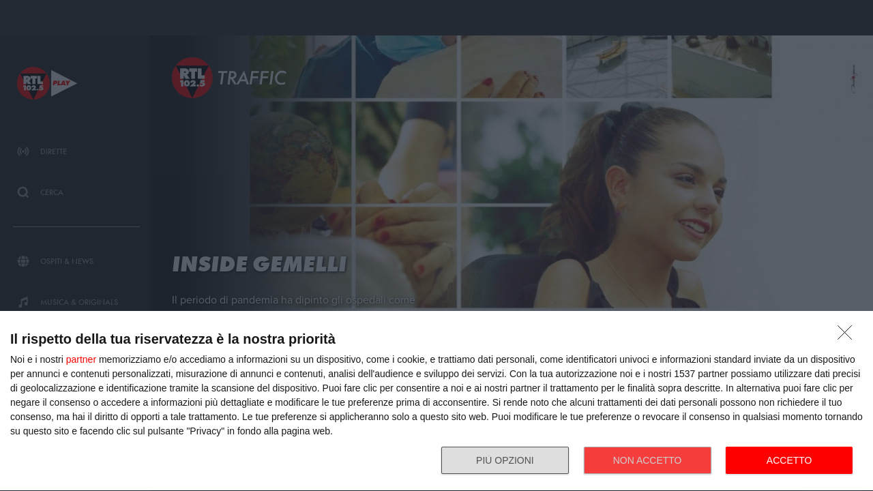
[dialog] (436, 401)
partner (81, 359)
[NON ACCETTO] (848, 336)
